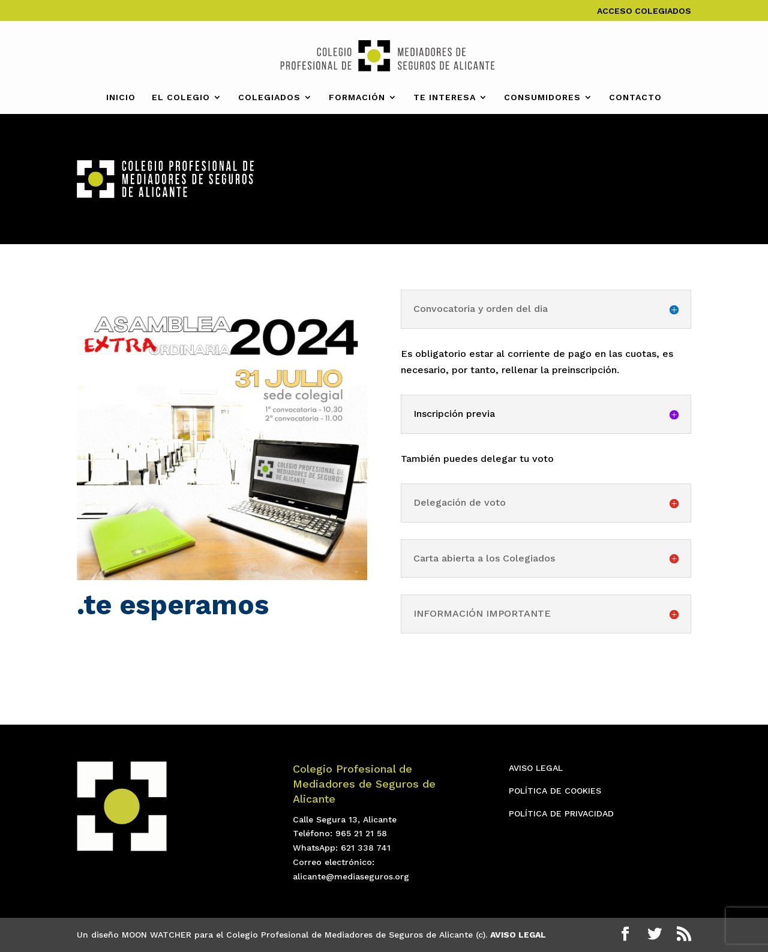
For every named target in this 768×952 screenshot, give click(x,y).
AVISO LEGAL (536, 768)
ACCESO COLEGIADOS (644, 11)
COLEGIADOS (269, 97)
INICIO (121, 97)
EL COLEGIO (181, 97)
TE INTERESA (444, 97)
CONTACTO (635, 97)
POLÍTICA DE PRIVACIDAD (561, 813)
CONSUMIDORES (542, 97)
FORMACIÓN (357, 97)
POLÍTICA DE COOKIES (555, 790)
